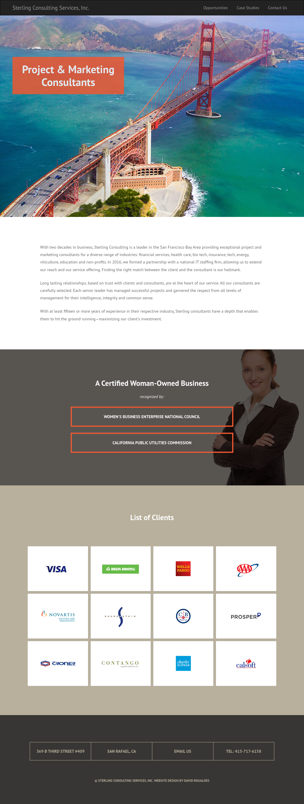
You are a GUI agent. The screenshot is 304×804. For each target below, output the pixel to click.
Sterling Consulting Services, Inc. (50, 7)
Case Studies (248, 7)
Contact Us (277, 7)
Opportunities (215, 7)
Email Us (182, 751)
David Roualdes (196, 781)
